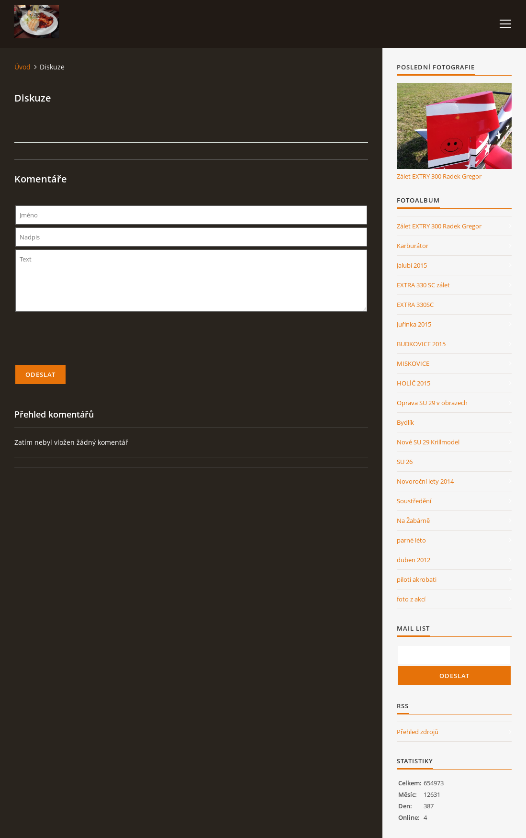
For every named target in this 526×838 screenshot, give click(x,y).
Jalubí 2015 (412, 265)
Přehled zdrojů (417, 731)
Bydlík (405, 422)
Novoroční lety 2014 (425, 481)
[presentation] (191, 342)
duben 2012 (413, 559)
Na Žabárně (413, 520)
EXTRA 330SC (415, 304)
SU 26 (405, 461)
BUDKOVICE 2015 (421, 344)
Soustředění (414, 501)
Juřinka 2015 (414, 324)
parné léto (411, 540)
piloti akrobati (416, 579)
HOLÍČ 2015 (413, 383)
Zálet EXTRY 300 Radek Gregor (439, 176)
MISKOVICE (413, 363)
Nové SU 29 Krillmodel (428, 442)
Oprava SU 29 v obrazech (432, 402)
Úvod (22, 66)
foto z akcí (411, 599)
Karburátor (412, 245)
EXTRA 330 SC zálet (423, 285)
